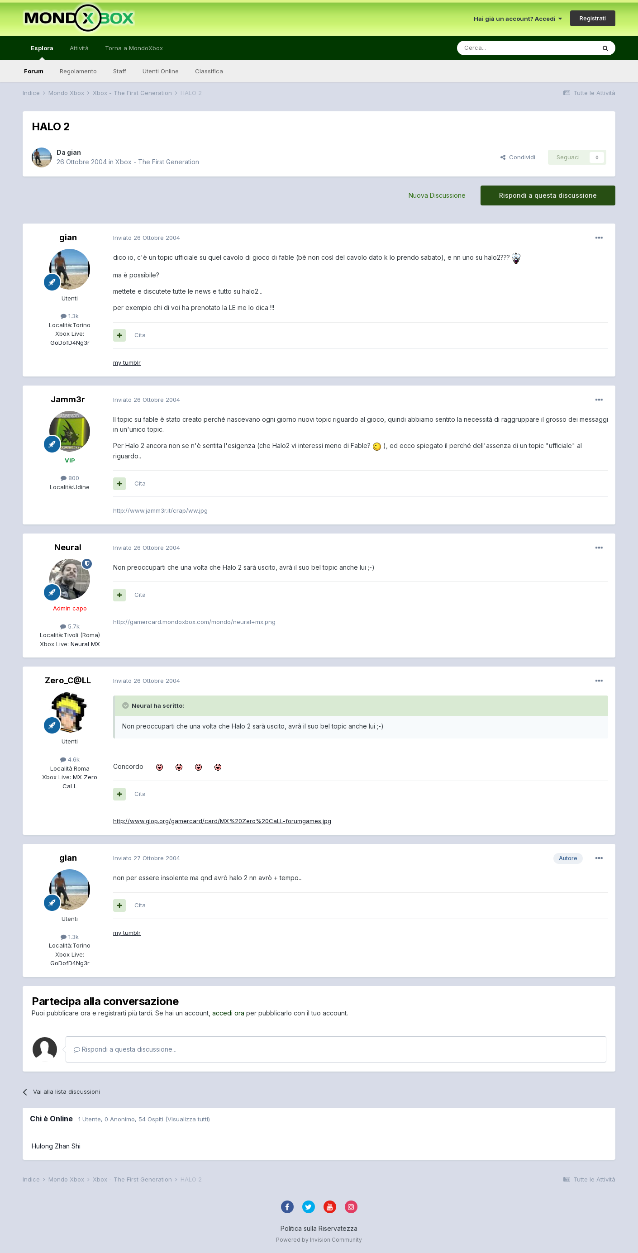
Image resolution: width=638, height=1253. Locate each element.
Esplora (42, 52)
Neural (67, 547)
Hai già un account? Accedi (518, 18)
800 (70, 477)
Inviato (146, 237)
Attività (79, 48)
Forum (33, 71)
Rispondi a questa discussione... (125, 1049)
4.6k (70, 759)
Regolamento (78, 71)
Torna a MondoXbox (134, 48)
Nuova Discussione (437, 195)
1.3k (70, 315)
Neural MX (84, 644)
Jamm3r (68, 399)
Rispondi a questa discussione (548, 195)
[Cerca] (499, 48)
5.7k (70, 626)
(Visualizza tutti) (187, 1119)
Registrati (593, 18)
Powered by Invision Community (319, 1239)
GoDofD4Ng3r (70, 342)
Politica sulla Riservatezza (319, 1228)
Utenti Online (161, 71)
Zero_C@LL (68, 680)
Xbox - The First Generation (157, 162)
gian (74, 152)
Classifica (209, 71)
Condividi (517, 157)
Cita (140, 334)
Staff (119, 71)
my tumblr (127, 362)
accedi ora (228, 1013)
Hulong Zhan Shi (56, 1146)
